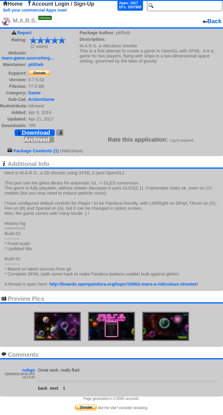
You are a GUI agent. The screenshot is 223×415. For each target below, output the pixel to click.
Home (13, 4)
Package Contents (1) (36, 150)
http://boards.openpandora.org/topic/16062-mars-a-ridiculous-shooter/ (123, 283)
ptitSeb (35, 64)
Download (33, 132)
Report (24, 32)
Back (212, 21)
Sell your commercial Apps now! (35, 10)
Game (34, 92)
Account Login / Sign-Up (60, 4)
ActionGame (41, 99)
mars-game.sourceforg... (27, 57)
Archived (43, 136)
